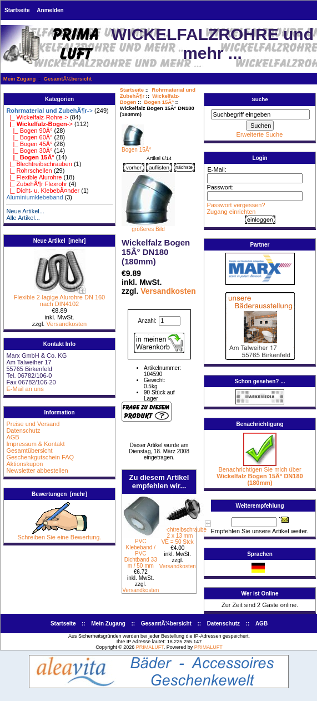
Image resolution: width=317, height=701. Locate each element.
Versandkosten (66, 324)
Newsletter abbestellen (37, 470)
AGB (12, 437)
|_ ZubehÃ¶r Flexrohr (36, 184)
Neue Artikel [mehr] (59, 241)
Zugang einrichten (231, 211)
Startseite (17, 10)
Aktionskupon (24, 463)
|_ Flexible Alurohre (34, 177)
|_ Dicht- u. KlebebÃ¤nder (42, 190)
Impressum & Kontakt (35, 443)
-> (49, 110)
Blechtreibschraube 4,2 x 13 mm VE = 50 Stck (183, 536)
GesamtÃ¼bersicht (68, 79)
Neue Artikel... (25, 211)
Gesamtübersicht (29, 450)
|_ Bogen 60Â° (29, 137)
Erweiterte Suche (260, 134)
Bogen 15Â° (159, 102)
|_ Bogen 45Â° (29, 144)
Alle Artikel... (23, 217)
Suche (259, 99)
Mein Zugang (19, 79)
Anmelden (50, 10)
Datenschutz (23, 430)
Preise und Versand (32, 423)
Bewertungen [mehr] (59, 494)
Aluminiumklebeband (34, 197)
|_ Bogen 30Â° (29, 150)
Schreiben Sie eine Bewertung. (59, 534)
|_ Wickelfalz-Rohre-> (37, 117)
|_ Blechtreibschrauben (39, 164)
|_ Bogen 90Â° (29, 130)
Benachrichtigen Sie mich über (260, 473)
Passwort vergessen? (236, 205)
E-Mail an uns (24, 388)
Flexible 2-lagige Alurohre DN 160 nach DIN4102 (59, 297)
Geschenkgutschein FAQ (40, 457)
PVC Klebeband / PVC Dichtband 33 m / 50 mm (140, 553)
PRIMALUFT (150, 647)
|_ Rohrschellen (29, 170)
